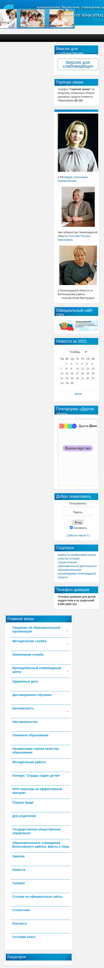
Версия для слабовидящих (78, 64)
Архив (78, 393)
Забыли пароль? (78, 535)
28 (62, 383)
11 (82, 368)
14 (62, 373)
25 (82, 378)
